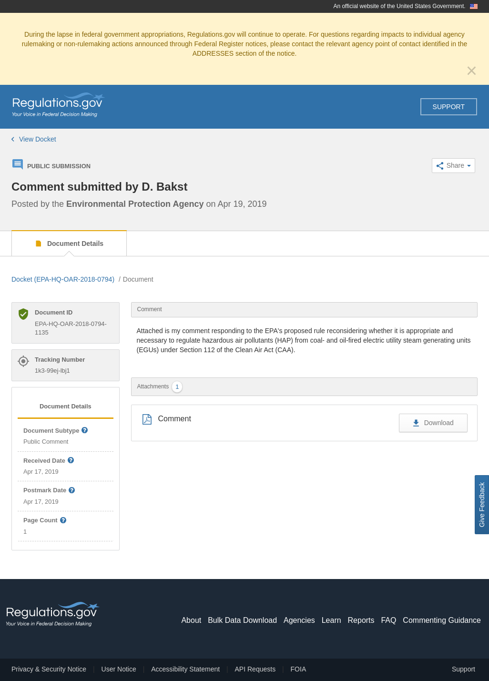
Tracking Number (60, 359)
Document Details (74, 243)
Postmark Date (49, 491)
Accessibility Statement (185, 669)
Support (449, 107)
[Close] (471, 70)
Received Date (49, 461)
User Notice (119, 669)
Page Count (45, 521)
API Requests (255, 669)
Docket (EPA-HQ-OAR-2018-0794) (62, 279)
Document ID (53, 312)
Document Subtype (56, 431)
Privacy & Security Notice (48, 669)
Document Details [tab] (66, 406)
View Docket (33, 139)
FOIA (298, 669)
